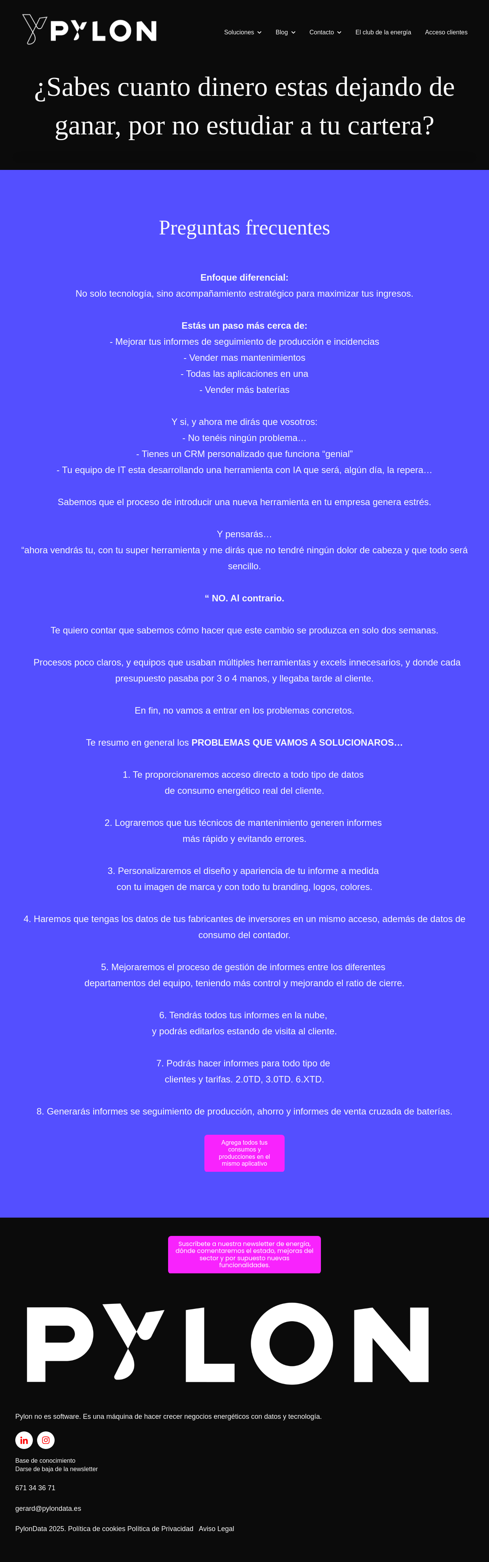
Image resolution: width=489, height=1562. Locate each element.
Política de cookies (96, 1529)
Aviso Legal (216, 1529)
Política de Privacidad (160, 1529)
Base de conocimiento (45, 1460)
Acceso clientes (446, 32)
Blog (282, 32)
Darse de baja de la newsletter (56, 1469)
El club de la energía (383, 32)
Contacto (321, 32)
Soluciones (239, 32)
